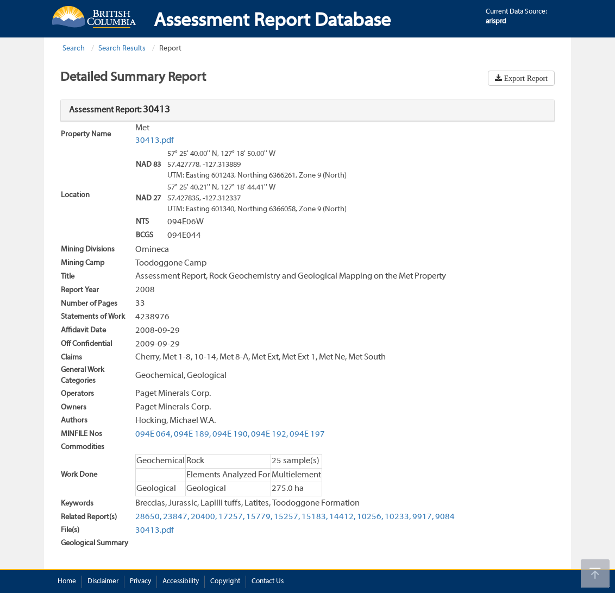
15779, (259, 517)
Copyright (225, 581)
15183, (315, 517)
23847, (176, 517)
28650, (148, 517)
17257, (231, 517)
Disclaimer (102, 581)
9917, (423, 517)
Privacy (140, 581)
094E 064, (153, 434)
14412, (342, 517)
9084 (445, 517)
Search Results (122, 49)
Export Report (525, 78)
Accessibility (180, 581)
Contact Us (268, 581)
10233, (398, 517)
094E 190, (230, 434)
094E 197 (307, 434)
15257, (287, 517)
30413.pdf (154, 140)
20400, (204, 517)
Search (73, 49)
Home (67, 581)
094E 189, (192, 434)
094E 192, (269, 434)
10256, (370, 517)
